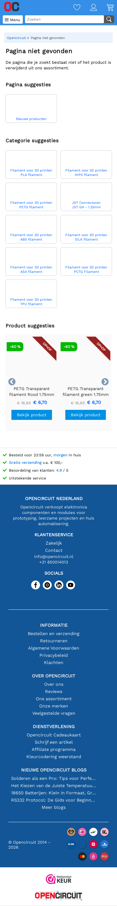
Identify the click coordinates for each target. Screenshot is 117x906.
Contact (54, 550)
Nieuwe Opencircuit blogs (53, 770)
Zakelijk (54, 543)
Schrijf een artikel (54, 742)
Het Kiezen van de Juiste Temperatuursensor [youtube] (53, 785)
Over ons (53, 684)
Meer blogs (54, 807)
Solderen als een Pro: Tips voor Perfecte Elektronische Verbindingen (53, 778)
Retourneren (54, 640)
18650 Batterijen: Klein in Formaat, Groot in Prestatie (53, 792)
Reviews (53, 691)
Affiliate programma (54, 749)
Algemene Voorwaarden (53, 648)
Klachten (53, 662)
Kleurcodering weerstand (53, 756)
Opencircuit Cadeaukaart (54, 735)
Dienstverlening (54, 726)
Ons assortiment (54, 698)
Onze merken (53, 706)
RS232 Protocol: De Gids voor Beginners (53, 800)
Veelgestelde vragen (53, 713)
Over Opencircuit (53, 676)
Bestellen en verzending (53, 633)
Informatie (54, 625)
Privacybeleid (53, 655)
